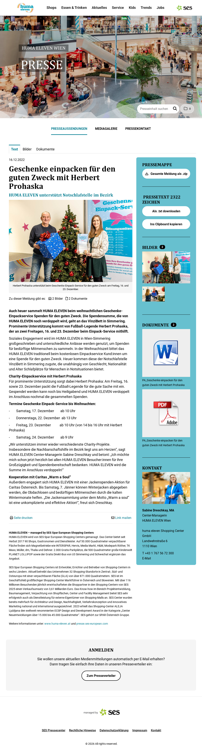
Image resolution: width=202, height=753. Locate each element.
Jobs (160, 8)
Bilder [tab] (27, 149)
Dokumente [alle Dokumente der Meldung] (156, 325)
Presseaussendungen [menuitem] (69, 129)
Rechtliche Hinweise (82, 730)
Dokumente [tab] (45, 149)
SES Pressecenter (53, 730)
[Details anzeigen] (166, 353)
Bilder (150, 247)
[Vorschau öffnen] (70, 241)
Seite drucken (23, 518)
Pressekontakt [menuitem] (138, 129)
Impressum (139, 730)
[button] (175, 108)
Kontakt (156, 730)
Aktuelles (99, 8)
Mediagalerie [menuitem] (106, 129)
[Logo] (25, 8)
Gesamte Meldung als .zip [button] (166, 174)
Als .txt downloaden (166, 211)
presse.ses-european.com (92, 623)
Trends (146, 8)
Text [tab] (14, 149)
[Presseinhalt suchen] (158, 108)
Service (118, 8)
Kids (132, 8)
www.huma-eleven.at (57, 623)
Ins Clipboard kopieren (166, 224)
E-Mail (146, 558)
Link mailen (123, 518)
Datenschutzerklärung (114, 730)
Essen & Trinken (74, 8)
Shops (51, 8)
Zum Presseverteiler (101, 676)
